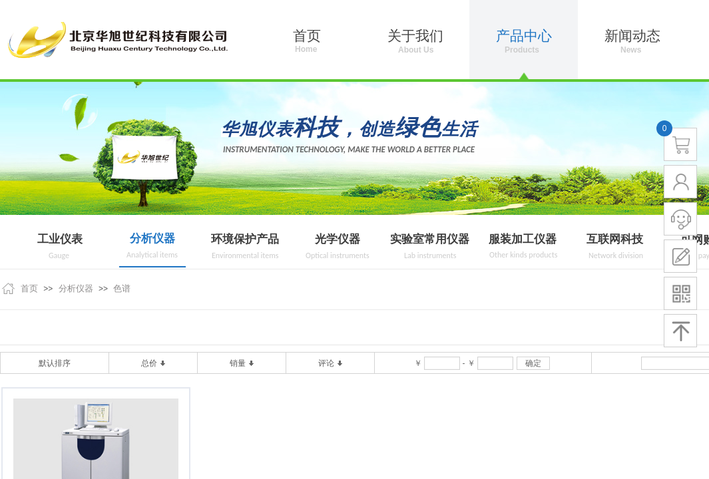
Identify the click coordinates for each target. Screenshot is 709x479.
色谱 (121, 288)
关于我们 (415, 36)
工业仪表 (60, 239)
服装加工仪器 (523, 239)
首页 (29, 288)
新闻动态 (632, 36)
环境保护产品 (245, 239)
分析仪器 (152, 238)
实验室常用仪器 (429, 239)
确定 (533, 363)
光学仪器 (337, 239)
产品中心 (524, 36)
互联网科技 (615, 239)
